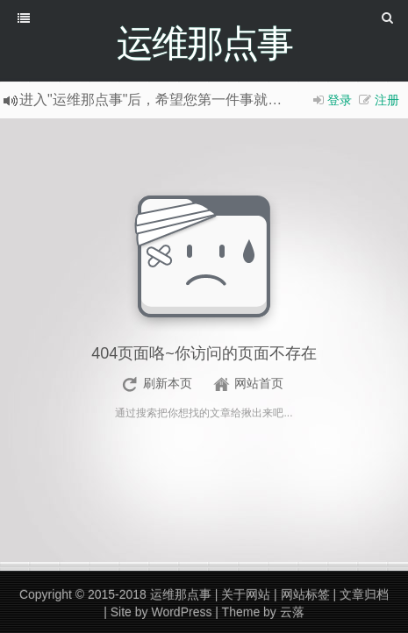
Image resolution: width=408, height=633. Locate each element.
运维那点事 (180, 594)
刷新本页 (167, 383)
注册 (387, 100)
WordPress (181, 612)
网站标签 (305, 594)
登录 (339, 100)
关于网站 (245, 594)
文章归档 (364, 594)
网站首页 (258, 383)
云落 (292, 612)
